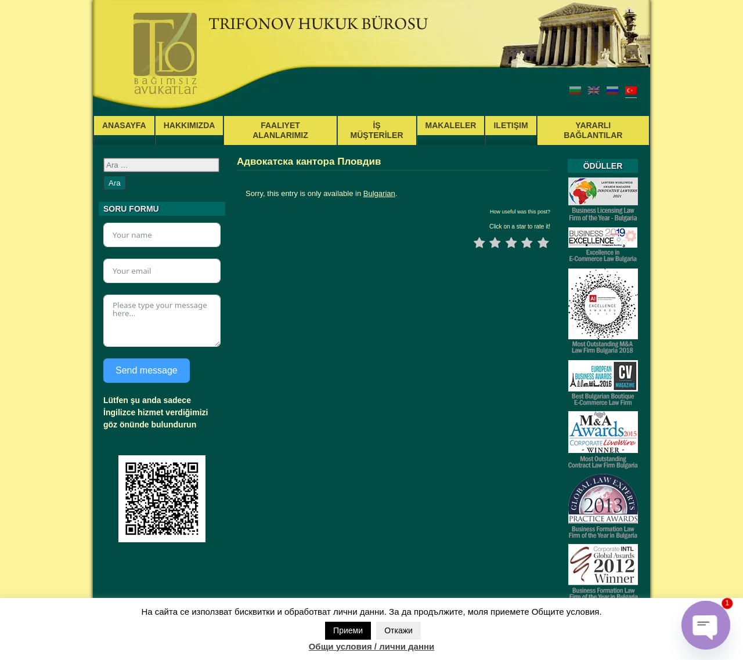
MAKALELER (451, 125)
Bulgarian (379, 193)
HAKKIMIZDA (189, 125)
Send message (147, 370)
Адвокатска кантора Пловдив (309, 161)
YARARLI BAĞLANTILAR (593, 130)
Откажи (398, 630)
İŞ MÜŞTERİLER (377, 130)
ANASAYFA (124, 125)
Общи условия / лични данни (372, 646)
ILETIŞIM (510, 125)
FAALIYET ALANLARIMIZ (280, 130)
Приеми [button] (348, 630)
